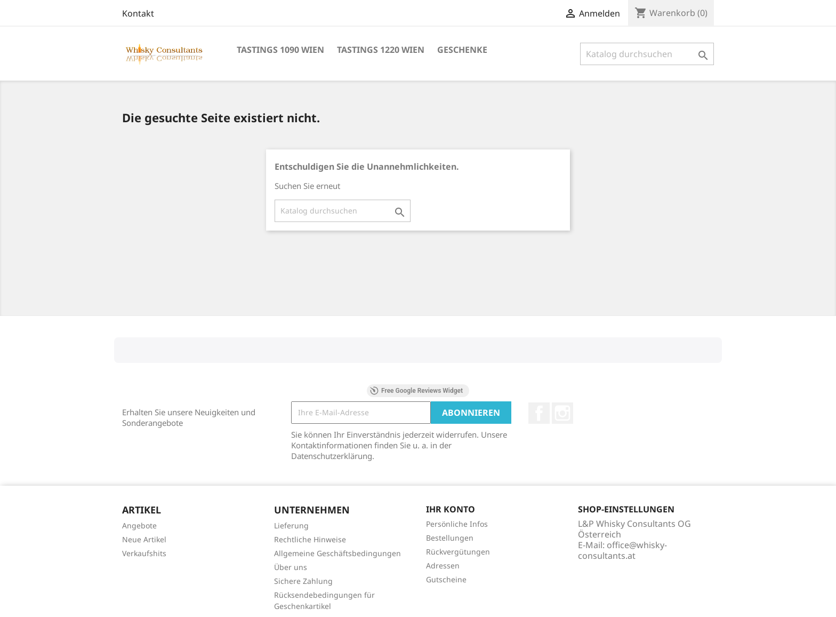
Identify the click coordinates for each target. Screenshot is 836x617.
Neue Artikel (144, 539)
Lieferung (291, 525)
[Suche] (647, 54)
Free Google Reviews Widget (416, 390)
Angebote (139, 525)
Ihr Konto (450, 509)
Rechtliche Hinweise (310, 539)
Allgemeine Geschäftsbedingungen (337, 553)
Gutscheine (446, 579)
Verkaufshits (144, 553)
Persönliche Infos (457, 524)
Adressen (443, 565)
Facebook (539, 413)
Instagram (562, 413)
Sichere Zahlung (303, 581)
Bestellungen (449, 538)
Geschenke (462, 50)
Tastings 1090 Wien (280, 50)
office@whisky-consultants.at (622, 550)
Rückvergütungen (458, 552)
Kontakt (138, 13)
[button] (114, 373)
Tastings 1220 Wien (380, 50)
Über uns (290, 567)
